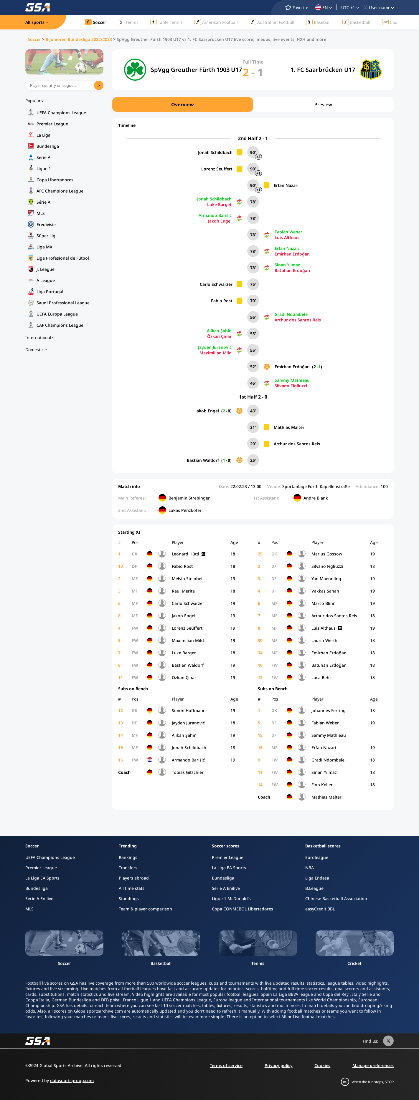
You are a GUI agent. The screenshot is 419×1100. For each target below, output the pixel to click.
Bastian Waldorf (203, 460)
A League (46, 280)
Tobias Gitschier (188, 772)
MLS (41, 213)
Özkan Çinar (219, 336)
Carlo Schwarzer (216, 284)
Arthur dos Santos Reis (298, 320)
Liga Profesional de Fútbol (63, 258)
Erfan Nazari (286, 185)
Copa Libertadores (55, 179)
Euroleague (316, 857)
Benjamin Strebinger (189, 498)
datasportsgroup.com (72, 1080)
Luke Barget (219, 204)
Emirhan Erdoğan (292, 254)
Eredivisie (46, 224)
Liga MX (44, 247)
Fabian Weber (288, 232)
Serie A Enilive (39, 898)
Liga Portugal (50, 291)
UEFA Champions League (61, 112)
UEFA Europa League (57, 314)
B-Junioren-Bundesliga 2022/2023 (79, 39)
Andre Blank (315, 498)
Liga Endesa (317, 878)
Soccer (34, 39)
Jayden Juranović (215, 347)
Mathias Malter (289, 427)
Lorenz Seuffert (216, 169)
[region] (253, 104)
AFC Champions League (60, 191)
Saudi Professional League (63, 303)
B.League (314, 888)
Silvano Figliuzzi (291, 386)
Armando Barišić (215, 215)
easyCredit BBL (320, 909)
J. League (46, 269)
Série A (43, 202)
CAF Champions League (60, 325)
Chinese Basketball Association (336, 898)
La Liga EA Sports (42, 878)
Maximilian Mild (215, 353)
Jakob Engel (220, 221)
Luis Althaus (287, 237)
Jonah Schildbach (215, 152)
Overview (182, 104)
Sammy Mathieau (292, 380)
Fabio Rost (221, 300)
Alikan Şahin (219, 331)
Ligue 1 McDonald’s (231, 898)
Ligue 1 (44, 168)
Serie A (43, 157)
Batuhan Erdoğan (292, 270)
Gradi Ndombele (291, 314)
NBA (309, 867)
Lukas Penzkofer (185, 510)
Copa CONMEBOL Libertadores (242, 909)
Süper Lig (46, 235)
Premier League (52, 124)
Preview (323, 104)
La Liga (43, 135)
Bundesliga (48, 146)
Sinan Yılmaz (287, 265)
